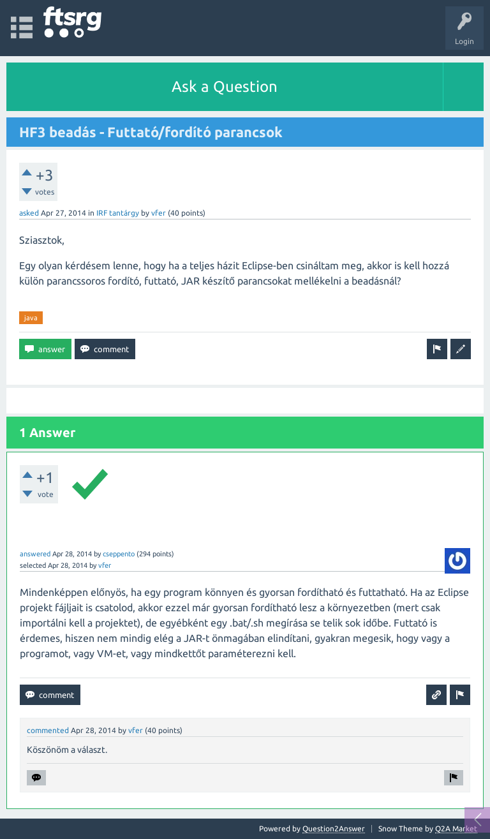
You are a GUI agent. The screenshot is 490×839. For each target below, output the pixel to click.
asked (29, 213)
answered (35, 554)
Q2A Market (456, 828)
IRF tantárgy (117, 213)
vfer (158, 213)
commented (48, 730)
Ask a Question (225, 86)
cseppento (119, 554)
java (31, 318)
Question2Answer (333, 828)
